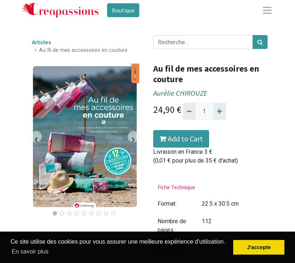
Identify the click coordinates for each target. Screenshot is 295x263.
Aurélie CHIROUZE (180, 93)
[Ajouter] (219, 111)
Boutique (123, 10)
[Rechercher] (260, 42)
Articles (41, 42)
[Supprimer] (189, 111)
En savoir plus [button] (30, 251)
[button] (36, 136)
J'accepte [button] (259, 247)
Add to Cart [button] (181, 138)
